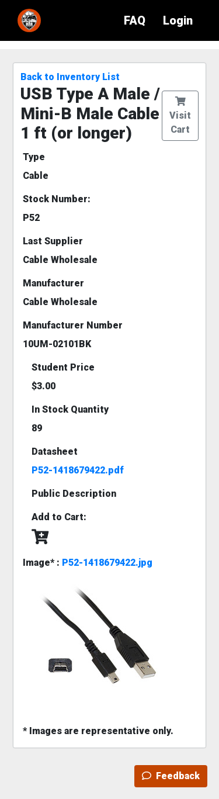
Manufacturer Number (73, 325)
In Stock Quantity (70, 409)
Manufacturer (53, 283)
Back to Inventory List (70, 76)
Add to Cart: (59, 517)
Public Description (74, 493)
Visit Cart (180, 115)
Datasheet (55, 451)
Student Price (63, 367)
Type (34, 156)
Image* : (87, 562)
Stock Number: (57, 199)
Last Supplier (53, 241)
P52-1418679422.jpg (107, 562)
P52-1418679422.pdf (78, 470)
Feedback (171, 775)
